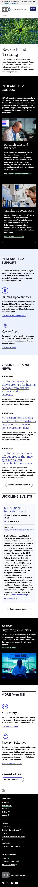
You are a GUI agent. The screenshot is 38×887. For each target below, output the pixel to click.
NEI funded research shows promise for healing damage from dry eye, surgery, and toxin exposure (19, 388)
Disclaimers (6, 840)
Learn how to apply (9, 347)
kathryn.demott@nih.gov (20, 595)
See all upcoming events (19, 609)
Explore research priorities (12, 763)
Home (5, 16)
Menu (33, 9)
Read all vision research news (19, 485)
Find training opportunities (14, 236)
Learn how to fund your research (15, 315)
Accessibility (6, 827)
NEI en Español (7, 805)
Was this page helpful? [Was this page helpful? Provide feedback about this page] (12, 779)
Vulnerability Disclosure (11, 846)
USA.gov (6, 815)
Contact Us (5, 802)
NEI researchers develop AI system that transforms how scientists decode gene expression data (19, 422)
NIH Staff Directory (9, 864)
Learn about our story (10, 727)
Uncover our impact (9, 648)
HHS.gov (6, 812)
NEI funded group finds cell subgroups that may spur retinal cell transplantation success (17, 458)
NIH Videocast (10, 599)
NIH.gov (5, 809)
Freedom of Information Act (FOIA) (13, 836)
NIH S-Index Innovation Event (15, 509)
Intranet (5, 858)
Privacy (4, 833)
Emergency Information (10, 861)
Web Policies (6, 843)
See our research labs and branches (17, 174)
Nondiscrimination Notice (11, 830)
